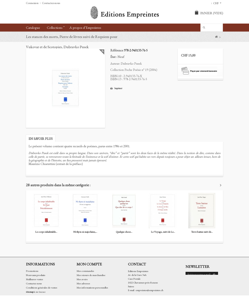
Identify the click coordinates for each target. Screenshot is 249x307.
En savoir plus (41, 139)
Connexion (32, 3)
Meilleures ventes (34, 279)
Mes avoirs (82, 279)
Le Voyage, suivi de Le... (163, 231)
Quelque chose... (124, 231)
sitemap (30, 291)
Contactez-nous (51, 3)
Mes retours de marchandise (91, 275)
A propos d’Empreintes (85, 27)
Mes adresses (83, 283)
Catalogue (33, 27)
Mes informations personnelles (92, 287)
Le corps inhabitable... (46, 231)
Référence (116, 50)
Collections (54, 27)
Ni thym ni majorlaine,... (85, 231)
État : (113, 57)
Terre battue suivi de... (202, 231)
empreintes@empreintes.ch (149, 290)
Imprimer (118, 88)
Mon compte (89, 264)
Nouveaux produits (35, 275)
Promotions (32, 271)
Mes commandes (85, 271)
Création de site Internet (35, 303)
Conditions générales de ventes (41, 287)
